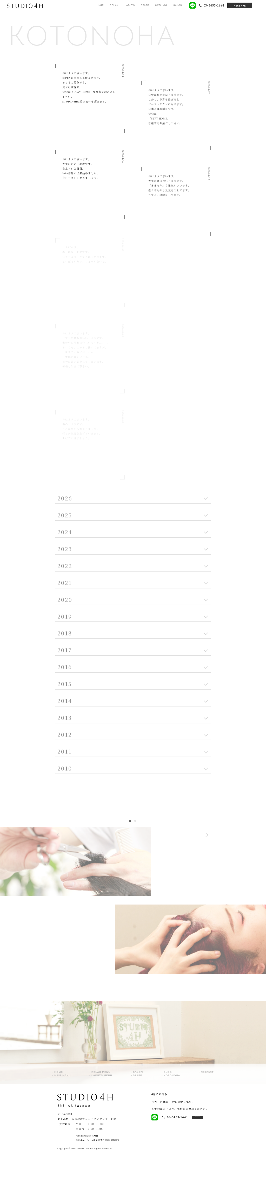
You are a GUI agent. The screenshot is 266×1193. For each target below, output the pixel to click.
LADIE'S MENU (101, 1116)
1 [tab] (130, 860)
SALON (177, 5)
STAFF (145, 5)
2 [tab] (135, 860)
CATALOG (161, 5)
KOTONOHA (172, 1116)
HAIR (100, 5)
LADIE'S (130, 5)
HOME (58, 1113)
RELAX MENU (100, 1113)
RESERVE (240, 5)
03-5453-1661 (167, 1156)
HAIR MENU (62, 1116)
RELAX (114, 5)
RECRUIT (207, 1113)
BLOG (168, 1113)
